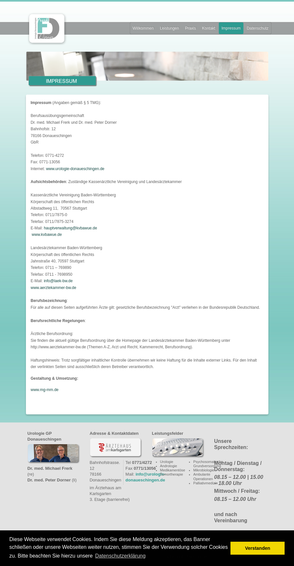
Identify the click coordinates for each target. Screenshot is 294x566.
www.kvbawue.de (47, 234)
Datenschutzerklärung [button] (120, 556)
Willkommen (143, 28)
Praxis (190, 28)
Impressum (231, 28)
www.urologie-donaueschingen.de (75, 169)
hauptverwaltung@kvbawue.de (70, 228)
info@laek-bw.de (58, 281)
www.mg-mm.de (45, 389)
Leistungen (169, 28)
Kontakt (209, 28)
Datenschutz (258, 28)
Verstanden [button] (257, 548)
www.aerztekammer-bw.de (53, 287)
